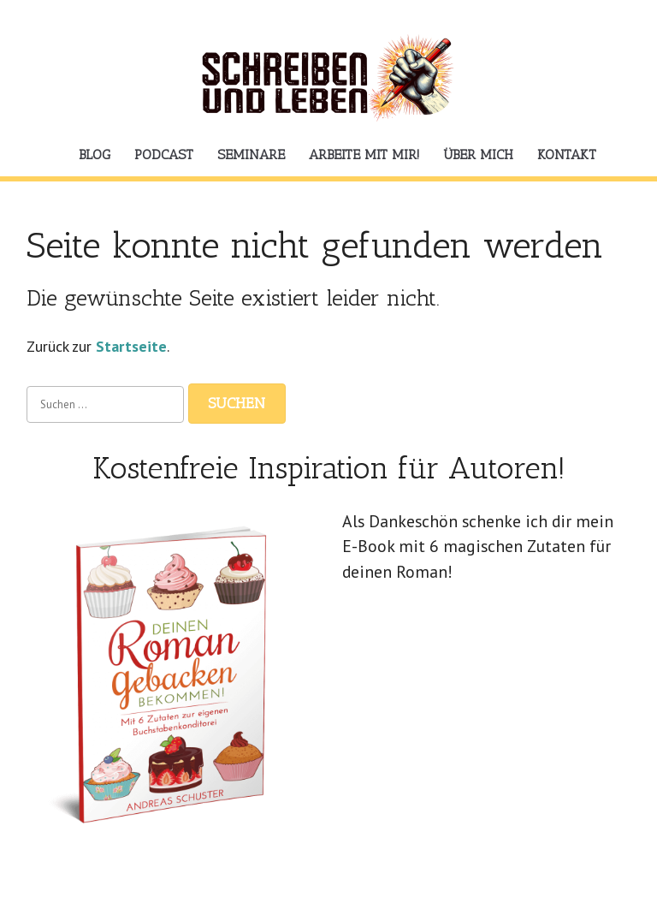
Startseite (131, 346)
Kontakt (566, 154)
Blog (94, 154)
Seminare (251, 154)
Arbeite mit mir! (364, 154)
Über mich (478, 154)
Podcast (163, 154)
